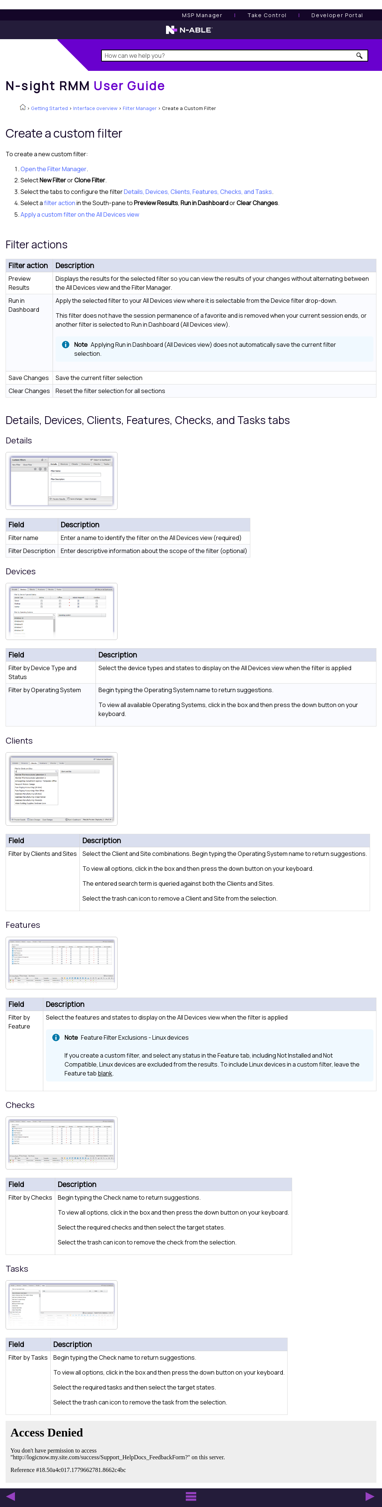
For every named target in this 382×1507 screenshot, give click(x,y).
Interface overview (95, 108)
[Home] (85, 86)
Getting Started (49, 108)
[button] (359, 56)
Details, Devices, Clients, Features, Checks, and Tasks (198, 192)
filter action (59, 203)
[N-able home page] (189, 33)
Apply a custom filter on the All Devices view (80, 214)
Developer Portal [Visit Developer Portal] (337, 15)
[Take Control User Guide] (267, 15)
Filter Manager (140, 108)
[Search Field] (234, 56)
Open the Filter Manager (54, 169)
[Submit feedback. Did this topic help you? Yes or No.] (119, 1451)
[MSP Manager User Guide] (202, 15)
